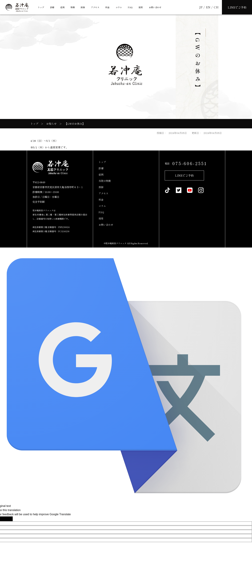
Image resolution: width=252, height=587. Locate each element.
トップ (41, 7)
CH (216, 7)
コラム (119, 7)
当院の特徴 (105, 181)
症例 (62, 7)
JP (201, 7)
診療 (52, 7)
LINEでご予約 (184, 175)
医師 (83, 7)
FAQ (130, 7)
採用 (141, 7)
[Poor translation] (8, 518)
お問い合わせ (155, 7)
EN (208, 7)
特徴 (73, 7)
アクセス (95, 7)
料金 (107, 7)
